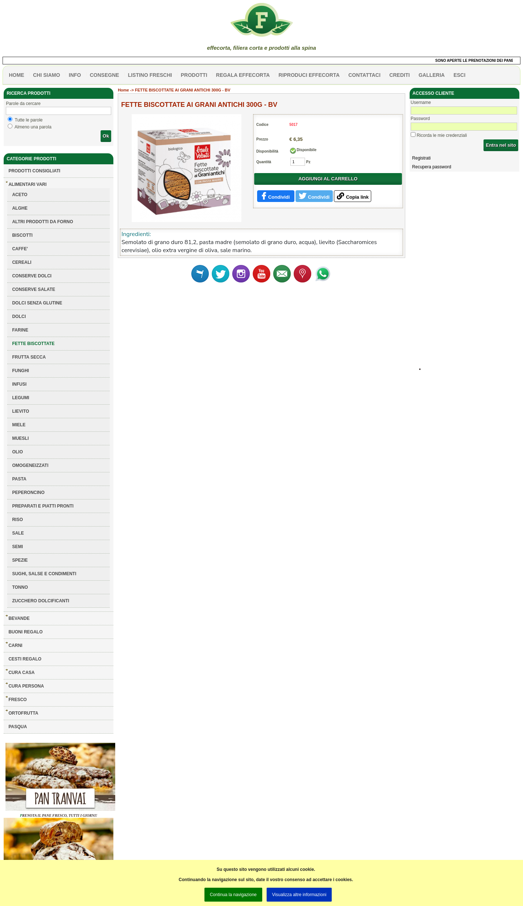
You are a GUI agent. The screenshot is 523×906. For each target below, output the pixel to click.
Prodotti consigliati (34, 170)
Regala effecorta (243, 75)
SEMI (17, 546)
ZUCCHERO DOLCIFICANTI (40, 600)
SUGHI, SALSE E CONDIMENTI (44, 573)
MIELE (19, 424)
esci (460, 75)
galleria (431, 75)
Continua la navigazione (233, 894)
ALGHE (19, 208)
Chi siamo (46, 75)
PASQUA (17, 726)
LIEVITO (20, 411)
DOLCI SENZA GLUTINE (37, 303)
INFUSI (19, 384)
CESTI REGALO (24, 659)
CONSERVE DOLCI (32, 275)
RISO (17, 519)
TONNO (20, 587)
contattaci (365, 75)
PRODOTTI (194, 75)
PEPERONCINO (28, 492)
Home (123, 90)
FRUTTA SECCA (29, 357)
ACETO (19, 194)
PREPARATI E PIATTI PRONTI (43, 506)
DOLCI (19, 316)
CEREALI (21, 262)
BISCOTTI (22, 235)
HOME (16, 75)
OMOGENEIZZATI (30, 465)
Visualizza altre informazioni (299, 894)
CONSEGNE (104, 75)
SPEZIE (20, 560)
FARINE (20, 330)
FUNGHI (20, 370)
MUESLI (20, 438)
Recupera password (431, 166)
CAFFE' (20, 248)
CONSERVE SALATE (33, 289)
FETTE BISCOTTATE (33, 343)
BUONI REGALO (25, 631)
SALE (18, 533)
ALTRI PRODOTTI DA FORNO (42, 221)
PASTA (19, 479)
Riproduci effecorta (309, 75)
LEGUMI (20, 397)
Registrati (421, 158)
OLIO (17, 451)
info (75, 75)
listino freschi (150, 75)
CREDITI (399, 75)
